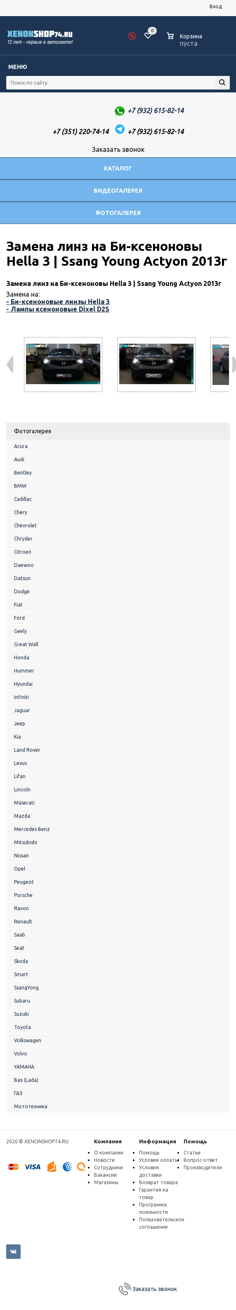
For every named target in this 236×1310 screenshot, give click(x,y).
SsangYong (26, 987)
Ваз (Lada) (26, 1080)
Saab (19, 934)
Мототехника (30, 1106)
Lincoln (22, 789)
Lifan (20, 776)
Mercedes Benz (32, 829)
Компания (108, 1141)
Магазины (106, 1182)
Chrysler (23, 538)
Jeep (19, 723)
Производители (203, 1167)
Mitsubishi (25, 842)
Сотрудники (108, 1167)
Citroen (22, 552)
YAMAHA (24, 1066)
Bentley (23, 472)
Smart (21, 974)
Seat (19, 948)
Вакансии (105, 1175)
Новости (104, 1160)
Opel (19, 868)
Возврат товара (158, 1182)
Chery (20, 512)
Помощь (195, 1141)
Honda (21, 657)
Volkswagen (27, 1040)
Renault (23, 921)
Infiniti (21, 697)
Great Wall (26, 644)
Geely (20, 631)
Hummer (24, 670)
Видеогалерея (118, 190)
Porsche (23, 895)
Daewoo (24, 565)
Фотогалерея (118, 213)
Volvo (20, 1053)
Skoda (21, 961)
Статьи (192, 1152)
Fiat (18, 604)
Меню (17, 67)
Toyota (22, 1027)
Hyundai (23, 684)
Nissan (21, 855)
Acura (21, 446)
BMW (20, 486)
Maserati (24, 802)
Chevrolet (25, 525)
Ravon (21, 908)
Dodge (22, 591)
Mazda (22, 816)
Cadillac (23, 499)
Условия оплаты (159, 1160)
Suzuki (21, 1014)
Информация (157, 1141)
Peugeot (24, 882)
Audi (19, 459)
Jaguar (22, 710)
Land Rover (27, 750)
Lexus (20, 763)
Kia (17, 736)
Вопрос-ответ (201, 1160)
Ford (19, 618)
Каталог (118, 168)
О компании (108, 1152)
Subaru (22, 1000)
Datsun (22, 578)
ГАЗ (18, 1093)
